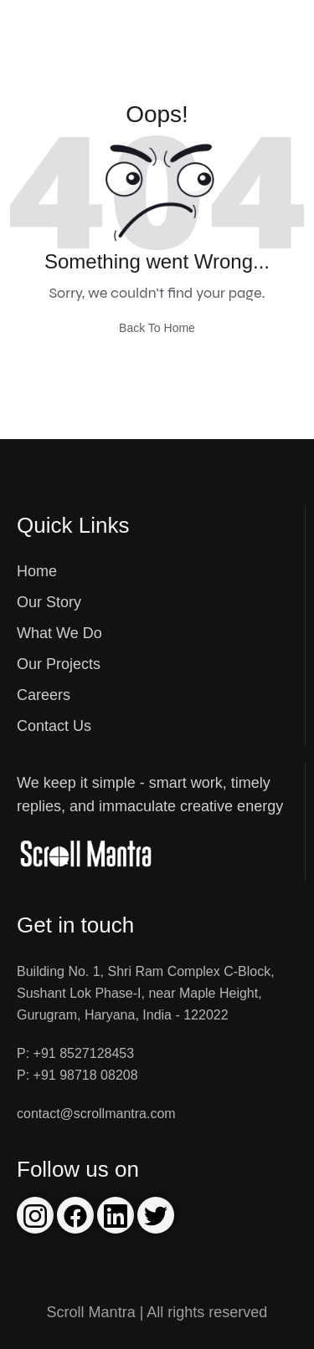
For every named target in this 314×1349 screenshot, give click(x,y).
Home (37, 571)
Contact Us (54, 726)
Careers (43, 695)
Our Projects (58, 664)
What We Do (59, 633)
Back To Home (157, 328)
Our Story (49, 602)
